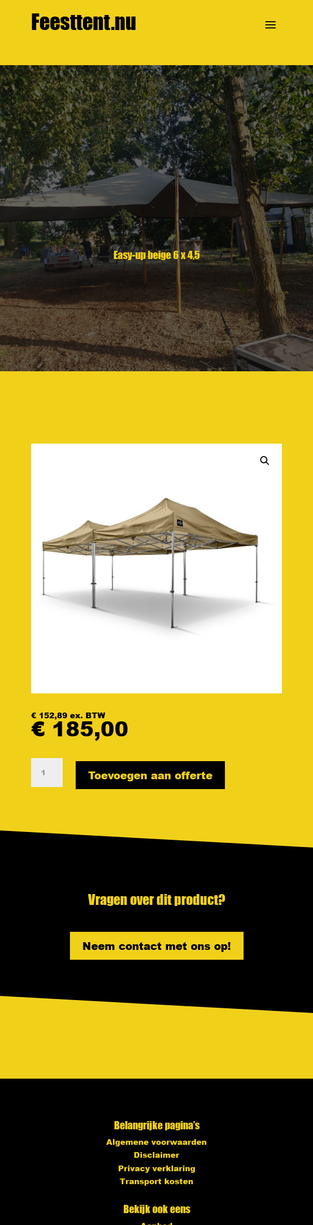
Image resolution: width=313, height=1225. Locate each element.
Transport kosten (156, 1181)
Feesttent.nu (83, 21)
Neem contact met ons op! (156, 946)
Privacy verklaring (156, 1168)
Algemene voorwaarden (156, 1141)
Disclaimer (156, 1154)
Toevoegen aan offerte (150, 775)
